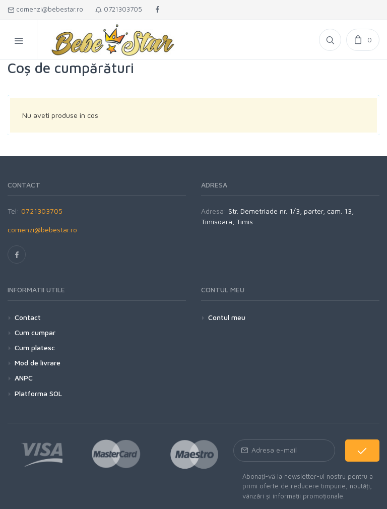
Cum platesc (35, 347)
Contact (28, 317)
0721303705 (118, 9)
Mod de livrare (37, 362)
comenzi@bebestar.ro (45, 9)
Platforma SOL (38, 393)
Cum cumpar (35, 332)
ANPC (24, 377)
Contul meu (226, 317)
